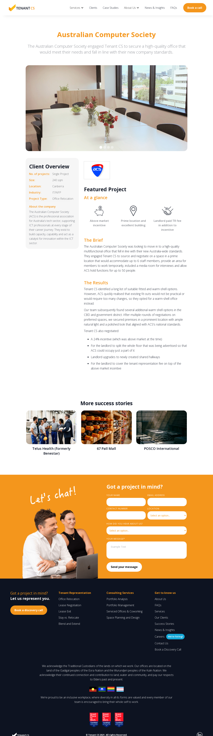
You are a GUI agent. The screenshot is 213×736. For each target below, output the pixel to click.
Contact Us (161, 643)
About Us (160, 599)
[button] (77, 7)
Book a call (194, 8)
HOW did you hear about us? (124, 523)
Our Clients (161, 617)
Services (160, 611)
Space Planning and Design (123, 617)
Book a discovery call (28, 610)
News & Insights (155, 8)
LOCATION (153, 508)
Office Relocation (68, 599)
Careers (159, 636)
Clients (93, 8)
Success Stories (164, 624)
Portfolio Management (120, 605)
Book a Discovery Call (168, 649)
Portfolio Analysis (117, 599)
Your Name (113, 495)
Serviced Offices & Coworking (124, 611)
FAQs (173, 8)
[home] (22, 7)
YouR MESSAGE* (115, 538)
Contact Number (117, 508)
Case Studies (111, 8)
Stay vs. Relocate (68, 617)
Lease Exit (64, 611)
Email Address (156, 495)
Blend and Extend (69, 624)
